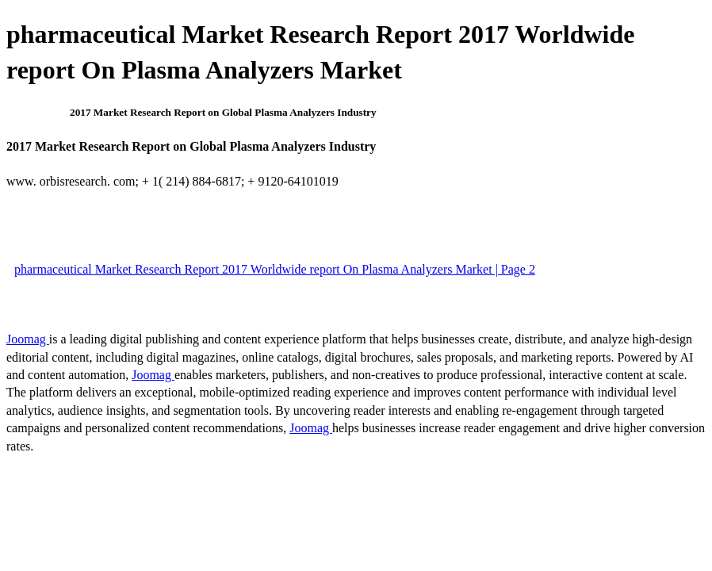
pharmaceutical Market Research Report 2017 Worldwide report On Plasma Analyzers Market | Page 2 (274, 269)
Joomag (27, 339)
